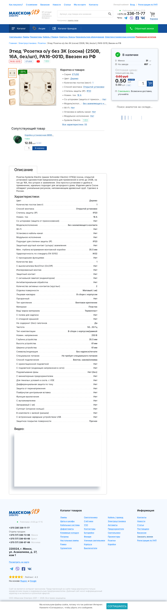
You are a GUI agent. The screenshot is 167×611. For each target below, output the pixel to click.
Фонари (87, 536)
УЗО (86, 525)
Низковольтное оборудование (90, 37)
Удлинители (66, 548)
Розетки (112, 540)
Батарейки (89, 533)
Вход (132, 4)
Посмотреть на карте (19, 562)
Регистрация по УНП (148, 4)
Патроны (64, 536)
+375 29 (131, 14)
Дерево (74, 78)
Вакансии (45, 5)
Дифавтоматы (67, 529)
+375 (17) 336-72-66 (23, 535)
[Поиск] (110, 14)
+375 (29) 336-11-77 (19, 527)
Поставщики (143, 529)
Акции (39, 28)
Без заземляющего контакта (97, 103)
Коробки (112, 544)
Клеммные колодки (69, 533)
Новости (57, 5)
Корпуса (88, 544)
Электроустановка (117, 521)
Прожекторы (36, 37)
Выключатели (90, 548)
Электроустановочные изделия (120, 37)
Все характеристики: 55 (74, 124)
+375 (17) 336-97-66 (24, 542)
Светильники (15, 37)
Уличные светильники (94, 540)
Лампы (26, 37)
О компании (31, 4)
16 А (79, 95)
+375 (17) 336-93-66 (23, 538)
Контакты (93, 4)
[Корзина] (153, 14)
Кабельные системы (70, 525)
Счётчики (88, 521)
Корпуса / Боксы (67, 37)
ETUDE (75, 74)
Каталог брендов (64, 28)
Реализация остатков (146, 37)
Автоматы (112, 525)
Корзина (154, 19)
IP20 (89, 91)
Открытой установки (93, 87)
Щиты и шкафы (67, 521)
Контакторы (89, 529)
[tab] (23, 170)
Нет (104, 99)
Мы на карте (80, 4)
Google (33, 581)
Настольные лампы (69, 540)
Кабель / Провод (50, 37)
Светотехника (90, 517)
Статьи (67, 5)
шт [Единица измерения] (31, 149)
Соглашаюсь (117, 606)
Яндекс (23, 581)
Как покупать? (16, 5)
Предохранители (116, 529)
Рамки (63, 544)
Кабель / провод (115, 517)
